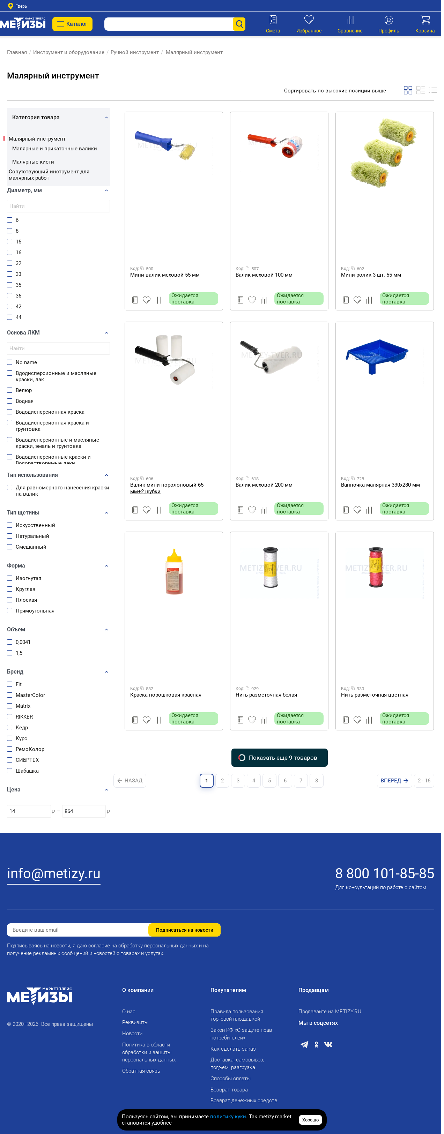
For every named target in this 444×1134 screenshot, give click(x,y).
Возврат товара (229, 1090)
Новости (132, 1033)
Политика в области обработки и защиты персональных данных (149, 1052)
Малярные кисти (33, 162)
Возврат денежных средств (243, 1100)
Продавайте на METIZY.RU (329, 1011)
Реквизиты (135, 1022)
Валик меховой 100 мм (264, 275)
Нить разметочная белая (266, 695)
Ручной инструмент (135, 52)
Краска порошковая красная (165, 695)
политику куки (228, 1116)
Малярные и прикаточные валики (54, 148)
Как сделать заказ (233, 1049)
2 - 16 (424, 781)
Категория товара (36, 117)
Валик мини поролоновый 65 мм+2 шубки (167, 488)
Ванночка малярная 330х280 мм (380, 485)
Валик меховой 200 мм (264, 485)
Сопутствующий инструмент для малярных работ (49, 174)
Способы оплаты (230, 1078)
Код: (134, 268)
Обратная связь (141, 1071)
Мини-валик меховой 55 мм (165, 275)
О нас (128, 1011)
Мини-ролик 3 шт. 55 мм (371, 275)
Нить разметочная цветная (374, 695)
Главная (17, 52)
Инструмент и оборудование (68, 52)
